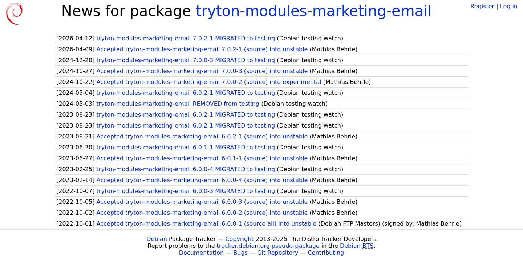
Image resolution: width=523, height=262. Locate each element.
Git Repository (277, 252)
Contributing (326, 252)
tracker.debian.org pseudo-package (268, 245)
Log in (509, 6)
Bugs (240, 252)
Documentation (201, 252)
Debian (156, 238)
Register (482, 6)
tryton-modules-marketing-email (313, 11)
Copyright (239, 238)
